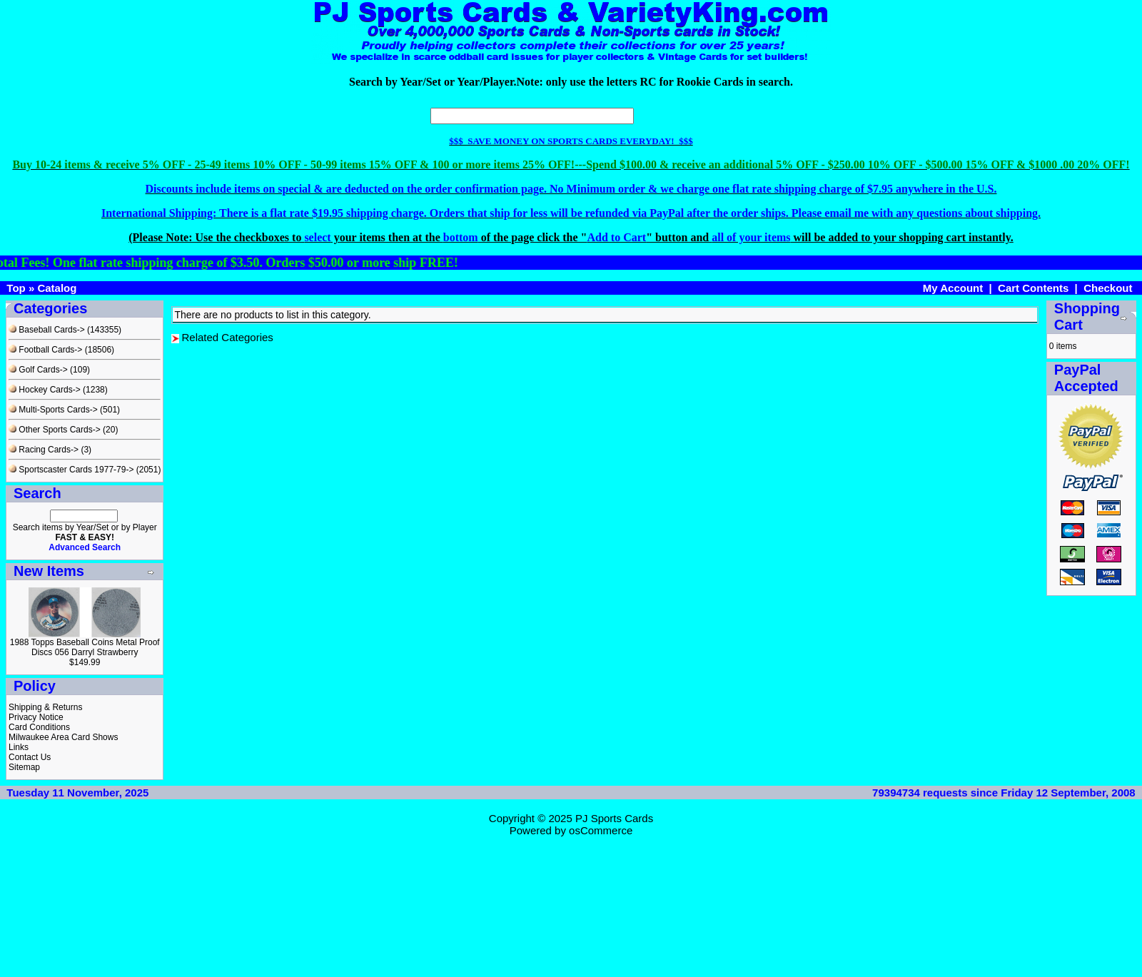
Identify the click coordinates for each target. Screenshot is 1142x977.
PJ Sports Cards (614, 818)
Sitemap (24, 767)
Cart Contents (1033, 288)
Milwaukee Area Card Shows (63, 737)
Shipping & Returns (45, 707)
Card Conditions (39, 727)
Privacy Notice (36, 717)
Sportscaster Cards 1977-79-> (71, 470)
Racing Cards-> (44, 450)
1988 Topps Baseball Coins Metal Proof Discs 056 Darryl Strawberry (85, 647)
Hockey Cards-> (45, 390)
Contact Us (30, 757)
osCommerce (600, 830)
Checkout (1107, 288)
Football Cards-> (45, 350)
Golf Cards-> (38, 370)
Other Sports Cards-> (55, 430)
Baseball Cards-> (47, 330)
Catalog (56, 288)
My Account (953, 288)
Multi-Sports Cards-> (53, 410)
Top (15, 288)
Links (19, 747)
